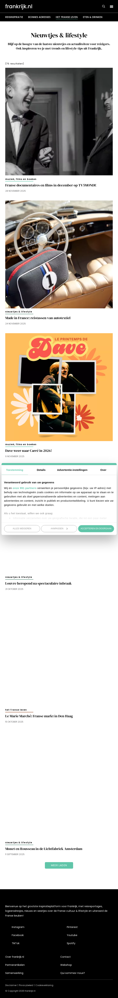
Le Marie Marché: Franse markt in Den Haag (39, 716)
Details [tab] (41, 469)
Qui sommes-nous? (72, 973)
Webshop (66, 965)
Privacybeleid (26, 985)
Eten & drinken (92, 17)
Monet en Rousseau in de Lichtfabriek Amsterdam (43, 848)
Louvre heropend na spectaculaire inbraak (38, 583)
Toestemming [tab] (14, 469)
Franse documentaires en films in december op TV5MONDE (50, 185)
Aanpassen (59, 528)
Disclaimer (11, 985)
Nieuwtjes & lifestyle (18, 311)
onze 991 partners (24, 487)
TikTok (15, 943)
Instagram (18, 927)
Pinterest (72, 927)
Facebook (18, 935)
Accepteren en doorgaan (96, 528)
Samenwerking (14, 973)
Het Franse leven (67, 17)
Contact (65, 957)
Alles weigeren (22, 528)
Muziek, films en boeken (20, 179)
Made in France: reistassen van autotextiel (37, 318)
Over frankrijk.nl (14, 957)
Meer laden (59, 865)
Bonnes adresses (39, 17)
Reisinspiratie (14, 17)
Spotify (71, 943)
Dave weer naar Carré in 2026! (28, 450)
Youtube (72, 935)
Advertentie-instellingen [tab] (72, 469)
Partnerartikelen (15, 965)
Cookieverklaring (44, 985)
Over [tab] (103, 469)
